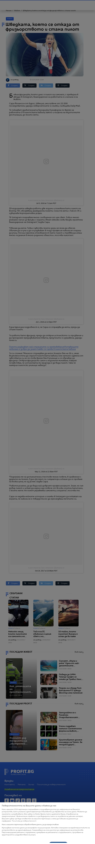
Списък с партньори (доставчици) (16, 837)
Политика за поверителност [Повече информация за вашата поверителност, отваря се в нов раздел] (24, 821)
